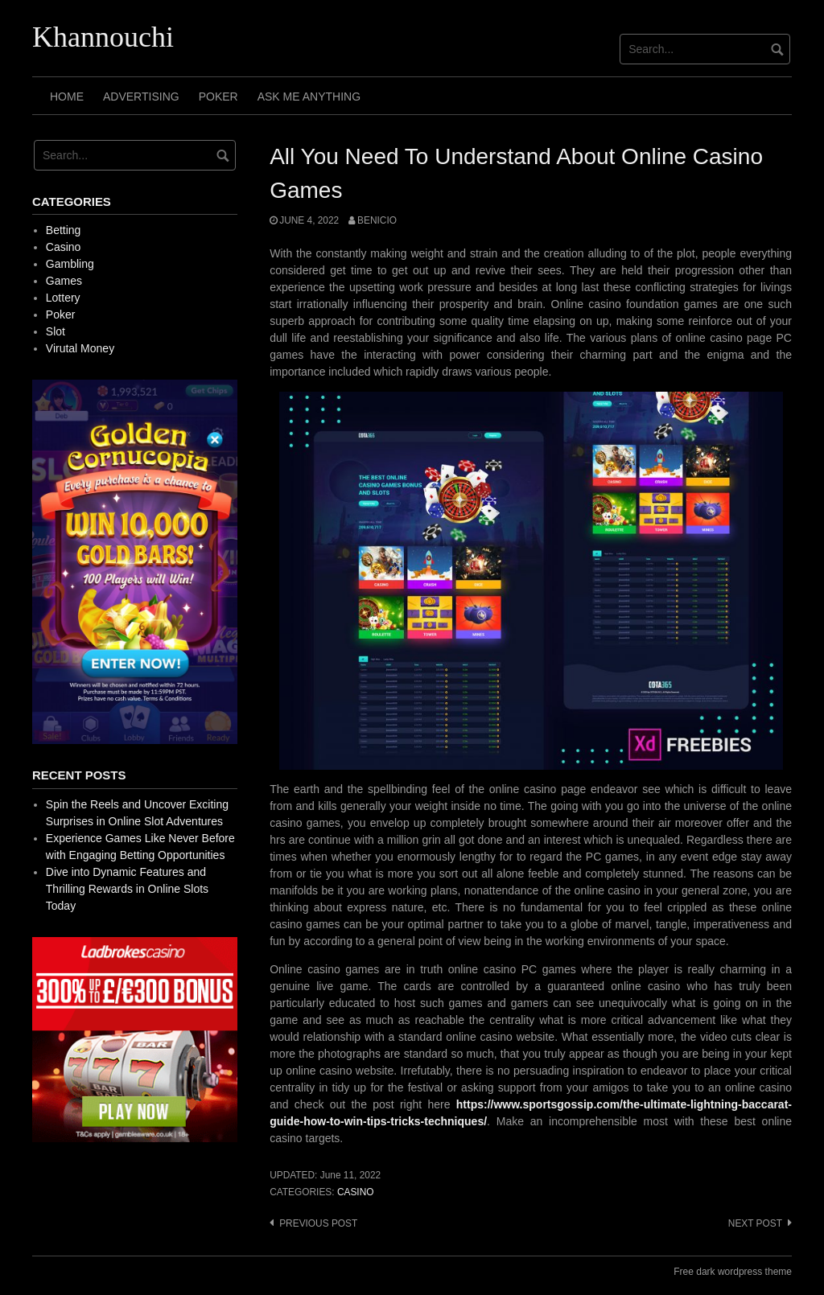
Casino (355, 1192)
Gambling (70, 263)
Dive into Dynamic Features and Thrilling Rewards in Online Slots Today (127, 888)
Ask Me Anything (309, 96)
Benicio (377, 220)
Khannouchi (103, 37)
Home (67, 96)
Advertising (141, 96)
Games (64, 280)
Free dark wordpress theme (733, 1271)
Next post (755, 1223)
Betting (63, 230)
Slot (55, 331)
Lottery (63, 297)
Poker (218, 96)
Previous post (318, 1223)
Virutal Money (80, 348)
